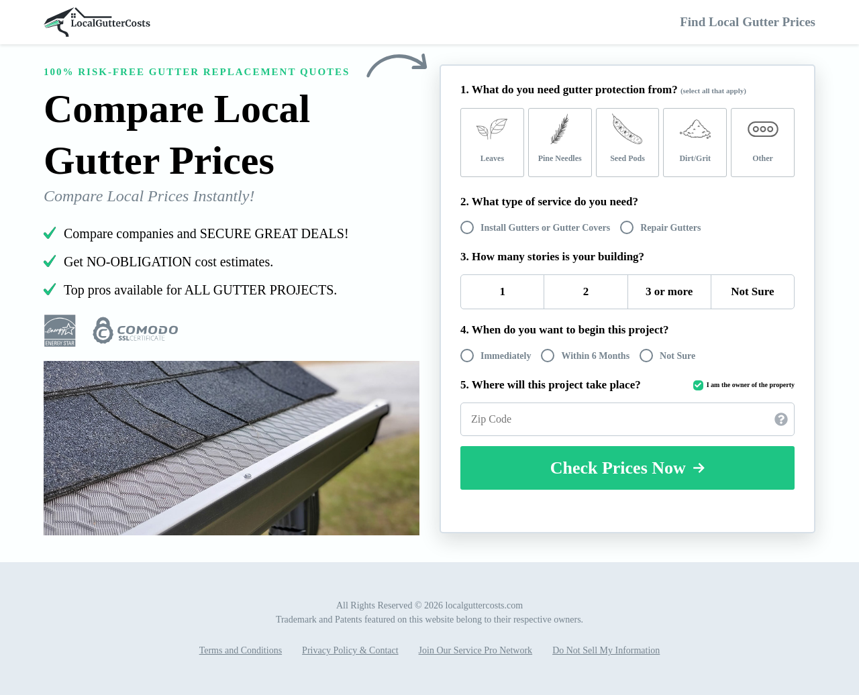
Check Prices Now (627, 468)
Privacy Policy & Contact (350, 650)
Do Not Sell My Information (606, 650)
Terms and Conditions (240, 650)
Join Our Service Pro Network (476, 650)
